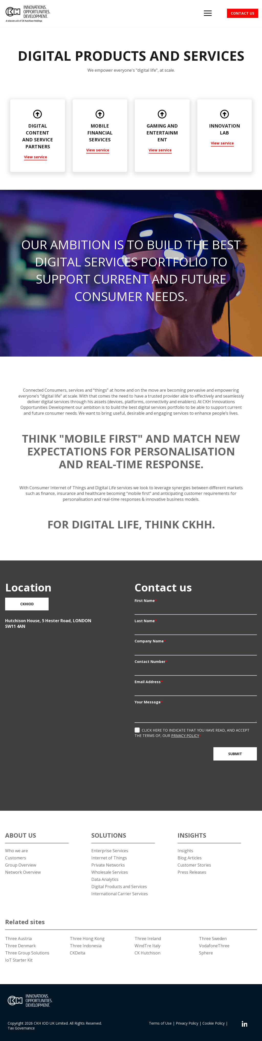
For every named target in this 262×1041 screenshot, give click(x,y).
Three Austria (18, 938)
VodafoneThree (214, 946)
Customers (15, 858)
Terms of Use (160, 1023)
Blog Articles (190, 858)
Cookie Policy (213, 1023)
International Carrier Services (119, 894)
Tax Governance (21, 1028)
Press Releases (192, 872)
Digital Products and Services (119, 886)
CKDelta (77, 953)
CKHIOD (27, 603)
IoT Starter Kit (18, 960)
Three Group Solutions (27, 953)
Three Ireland (148, 938)
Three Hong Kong (87, 938)
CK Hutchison (147, 953)
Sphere (206, 953)
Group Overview (20, 865)
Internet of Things (109, 858)
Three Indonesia (86, 946)
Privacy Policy (185, 735)
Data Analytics (104, 879)
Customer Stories (194, 865)
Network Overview (23, 872)
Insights (185, 850)
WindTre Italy (147, 946)
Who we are (16, 850)
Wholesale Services (109, 872)
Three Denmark (20, 946)
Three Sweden (213, 938)
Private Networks (108, 865)
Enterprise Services (109, 850)
